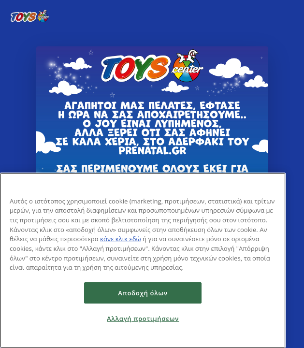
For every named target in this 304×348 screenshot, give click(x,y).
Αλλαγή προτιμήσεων (143, 318)
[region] (143, 260)
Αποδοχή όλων (143, 293)
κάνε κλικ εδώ (120, 238)
